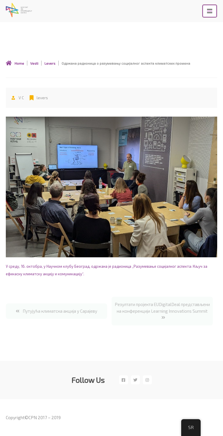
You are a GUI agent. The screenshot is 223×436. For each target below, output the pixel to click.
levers (42, 97)
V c (18, 97)
